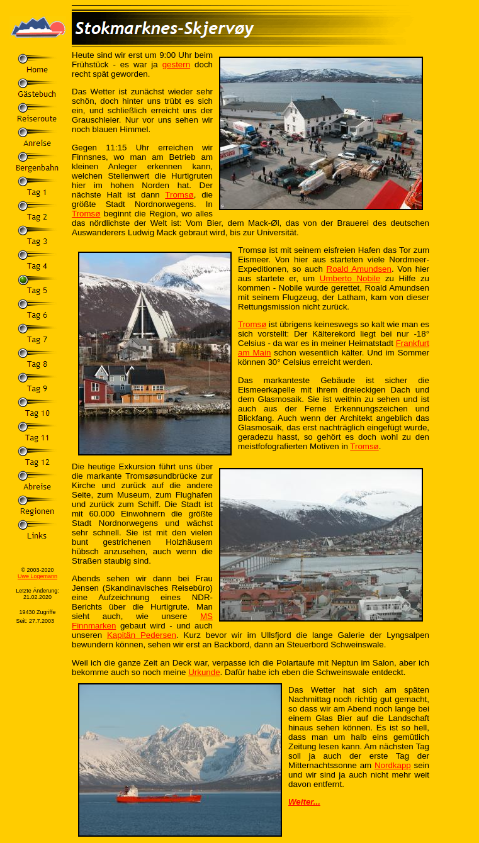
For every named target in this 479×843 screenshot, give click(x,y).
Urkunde (204, 672)
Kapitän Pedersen (141, 635)
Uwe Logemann (37, 576)
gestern (176, 64)
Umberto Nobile (350, 278)
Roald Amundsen (359, 269)
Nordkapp (393, 765)
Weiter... (304, 802)
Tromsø (179, 194)
